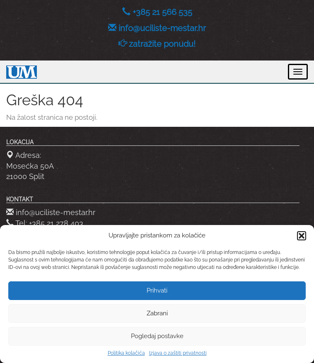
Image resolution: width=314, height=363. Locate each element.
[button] (301, 236)
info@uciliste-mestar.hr (162, 28)
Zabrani (157, 313)
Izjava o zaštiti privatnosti (178, 353)
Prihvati (157, 290)
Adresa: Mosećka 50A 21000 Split (30, 166)
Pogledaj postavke (157, 336)
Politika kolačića (126, 353)
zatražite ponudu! (162, 44)
